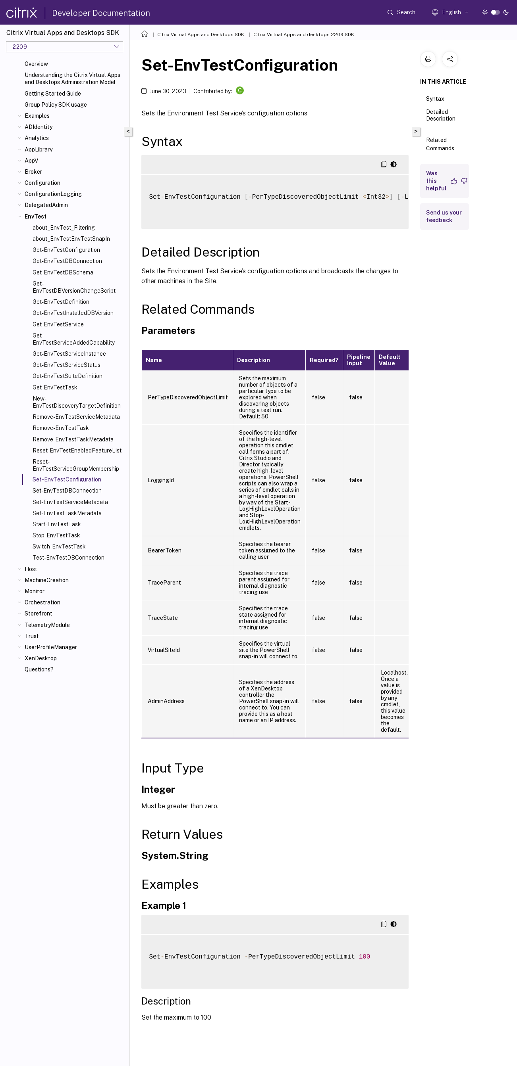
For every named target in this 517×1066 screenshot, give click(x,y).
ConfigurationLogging (53, 194)
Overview (36, 64)
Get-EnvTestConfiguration (66, 250)
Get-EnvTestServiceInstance (69, 354)
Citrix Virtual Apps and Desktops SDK (200, 34)
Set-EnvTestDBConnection (67, 490)
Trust (32, 636)
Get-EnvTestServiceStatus (66, 365)
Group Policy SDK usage (56, 105)
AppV (31, 160)
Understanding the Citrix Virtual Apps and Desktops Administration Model (72, 78)
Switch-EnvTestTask (59, 546)
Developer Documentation (101, 13)
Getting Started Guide (53, 93)
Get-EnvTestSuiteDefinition (67, 376)
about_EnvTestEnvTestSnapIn (71, 239)
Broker (33, 172)
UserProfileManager (51, 647)
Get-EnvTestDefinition (61, 302)
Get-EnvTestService (58, 324)
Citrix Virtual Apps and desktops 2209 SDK (303, 34)
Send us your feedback (444, 216)
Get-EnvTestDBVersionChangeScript (74, 287)
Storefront (38, 613)
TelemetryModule (47, 625)
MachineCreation (47, 580)
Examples (37, 116)
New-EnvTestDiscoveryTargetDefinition (77, 402)
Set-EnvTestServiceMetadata (70, 502)
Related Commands (444, 144)
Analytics (37, 138)
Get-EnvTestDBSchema (63, 272)
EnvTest (35, 216)
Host (31, 569)
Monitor (34, 591)
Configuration (42, 183)
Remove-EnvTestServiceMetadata (76, 417)
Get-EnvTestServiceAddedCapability (74, 339)
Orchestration (42, 602)
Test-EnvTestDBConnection (68, 557)
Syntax (439, 98)
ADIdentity (38, 127)
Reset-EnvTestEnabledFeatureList (77, 450)
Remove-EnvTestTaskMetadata (73, 439)
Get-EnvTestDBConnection (67, 261)
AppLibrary (38, 149)
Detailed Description (440, 119)
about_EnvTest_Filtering (64, 227)
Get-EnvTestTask (55, 387)
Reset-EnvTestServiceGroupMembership (76, 465)
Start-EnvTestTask (57, 524)
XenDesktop (41, 658)
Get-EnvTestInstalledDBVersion (73, 313)
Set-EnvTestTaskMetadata (67, 513)
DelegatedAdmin (46, 205)
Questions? (39, 669)
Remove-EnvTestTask (61, 428)
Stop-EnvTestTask (56, 535)
